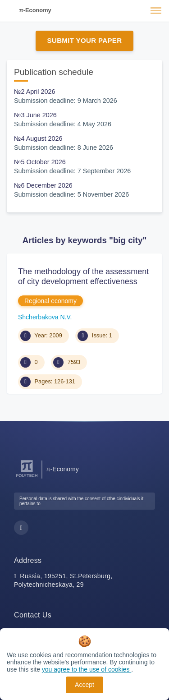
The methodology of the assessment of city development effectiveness (83, 276)
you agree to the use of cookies (86, 669)
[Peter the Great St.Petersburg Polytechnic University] (27, 477)
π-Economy (35, 10)
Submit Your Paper (84, 40)
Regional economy (50, 300)
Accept (84, 684)
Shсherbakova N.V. (45, 317)
